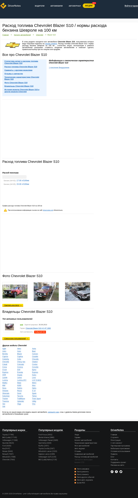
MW (3, 385)
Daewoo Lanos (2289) (46, 454)
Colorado (20, 364)
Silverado (5, 393)
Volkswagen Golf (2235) (47, 457)
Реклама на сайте (117, 465)
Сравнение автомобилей (84, 454)
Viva (33, 404)
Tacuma (20, 396)
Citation (35, 362)
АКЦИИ (88, 5)
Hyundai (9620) (8, 443)
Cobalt (4, 364)
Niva (33, 385)
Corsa (4, 367)
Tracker (5, 399)
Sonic (19, 393)
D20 (18, 370)
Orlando (5, 391)
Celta (19, 359)
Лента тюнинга (82, 474)
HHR (4, 375)
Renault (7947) (7, 454)
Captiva (20, 357)
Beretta (5, 354)
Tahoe (34, 396)
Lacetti (4, 378)
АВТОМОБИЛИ (56, 6)
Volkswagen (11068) (10, 440)
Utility (34, 401)
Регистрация (116, 440)
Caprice (5, 357)
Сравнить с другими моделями (18, 70)
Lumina (5, 380)
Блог (112, 457)
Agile (4, 349)
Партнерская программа (120, 446)
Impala (19, 375)
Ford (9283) (6, 446)
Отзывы (78, 451)
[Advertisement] (48, 128)
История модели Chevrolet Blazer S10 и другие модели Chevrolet (21, 91)
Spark (34, 393)
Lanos (19, 378)
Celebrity (5, 359)
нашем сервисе (51, 44)
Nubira (19, 388)
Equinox (5, 372)
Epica (34, 370)
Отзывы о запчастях (13, 74)
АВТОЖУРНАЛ (75, 6)
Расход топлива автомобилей (86, 457)
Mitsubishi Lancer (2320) (47, 451)
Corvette (35, 367)
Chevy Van (21, 362)
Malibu (4, 383)
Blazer (19, 354)
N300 (19, 385)
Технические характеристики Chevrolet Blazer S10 (21, 78)
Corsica (20, 367)
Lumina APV (21, 380)
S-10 (34, 391)
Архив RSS (81, 483)
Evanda (20, 372)
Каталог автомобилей (22, 35)
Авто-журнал (80, 449)
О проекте (114, 437)
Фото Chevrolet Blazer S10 (15, 83)
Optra (34, 388)
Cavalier (35, 357)
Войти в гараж (131, 6)
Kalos (34, 375)
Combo (34, 364)
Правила (114, 454)
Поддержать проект (118, 462)
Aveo (19, 351)
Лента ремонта (82, 472)
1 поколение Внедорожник (59, 68)
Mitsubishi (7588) (9, 457)
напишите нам (53, 412)
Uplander (20, 401)
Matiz (19, 383)
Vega (19, 404)
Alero (19, 349)
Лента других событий (85, 477)
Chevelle (35, 359)
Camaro (35, 354)
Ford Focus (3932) (45, 435)
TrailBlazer (21, 399)
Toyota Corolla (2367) (46, 449)
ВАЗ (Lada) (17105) (9, 437)
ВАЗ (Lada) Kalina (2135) (47, 460)
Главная (5, 35)
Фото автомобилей (82, 446)
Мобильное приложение (120, 449)
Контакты (114, 460)
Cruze (4, 370)
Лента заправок (83, 469)
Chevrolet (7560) (8, 460)
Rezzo (19, 391)
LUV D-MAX (36, 380)
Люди (77, 435)
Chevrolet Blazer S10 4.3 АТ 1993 (38, 328)
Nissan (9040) (7, 451)
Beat (34, 351)
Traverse (5, 401)
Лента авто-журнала (85, 480)
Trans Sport (36, 399)
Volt (3, 407)
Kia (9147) (6, 449)
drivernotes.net (48, 210)
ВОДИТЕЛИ (39, 6)
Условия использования (120, 451)
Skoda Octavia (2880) (46, 437)
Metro (34, 383)
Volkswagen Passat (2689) (48, 440)
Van (3, 404)
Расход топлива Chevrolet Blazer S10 (20, 67)
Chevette (5, 362)
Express (35, 372)
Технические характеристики (86, 443)
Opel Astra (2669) (44, 443)
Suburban (6, 396)
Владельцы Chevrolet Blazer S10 (18, 86)
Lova (34, 378)
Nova (4, 388)
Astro (4, 351)
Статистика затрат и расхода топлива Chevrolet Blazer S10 (21, 62)
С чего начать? (116, 443)
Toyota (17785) (8, 435)
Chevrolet (39, 35)
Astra (34, 349)
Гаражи (77, 437)
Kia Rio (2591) (43, 446)
